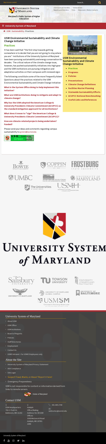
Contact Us (11, 350)
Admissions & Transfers (62, 8)
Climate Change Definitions (82, 84)
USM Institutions (13, 329)
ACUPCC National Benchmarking (84, 96)
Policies (72, 76)
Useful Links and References (82, 99)
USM (8, 31)
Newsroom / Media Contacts (88, 10)
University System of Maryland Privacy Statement (28, 364)
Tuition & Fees (77, 8)
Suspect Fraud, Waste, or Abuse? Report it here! (30, 377)
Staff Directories (13, 342)
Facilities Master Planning (81, 88)
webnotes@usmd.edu (58, 411)
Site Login (12, 372)
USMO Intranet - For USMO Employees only (24, 354)
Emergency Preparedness (20, 381)
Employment (12, 346)
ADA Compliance (14, 368)
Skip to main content (10, 2)
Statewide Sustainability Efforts (84, 92)
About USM (11, 321)
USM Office (11, 325)
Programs (73, 72)
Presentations (75, 80)
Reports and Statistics (61, 10)
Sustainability (18, 31)
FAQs (73, 10)
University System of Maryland (20, 25)
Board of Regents (14, 333)
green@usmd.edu (28, 131)
